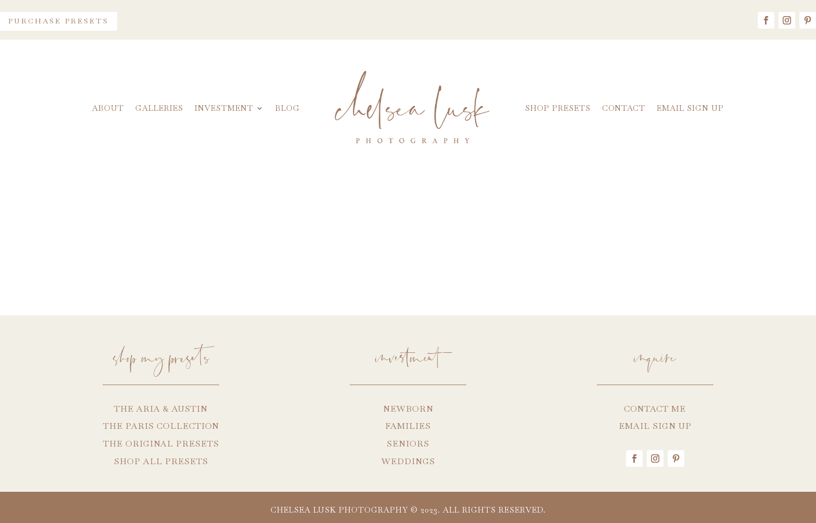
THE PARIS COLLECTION (161, 425)
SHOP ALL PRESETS (161, 461)
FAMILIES (408, 425)
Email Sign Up (690, 108)
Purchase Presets (58, 20)
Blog (287, 108)
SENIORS (408, 443)
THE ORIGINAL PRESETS (161, 443)
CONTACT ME (655, 408)
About (108, 108)
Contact (623, 108)
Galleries (159, 108)
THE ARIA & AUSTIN (161, 408)
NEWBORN (408, 408)
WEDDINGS (408, 461)
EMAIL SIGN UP (655, 425)
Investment (224, 108)
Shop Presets (558, 108)
